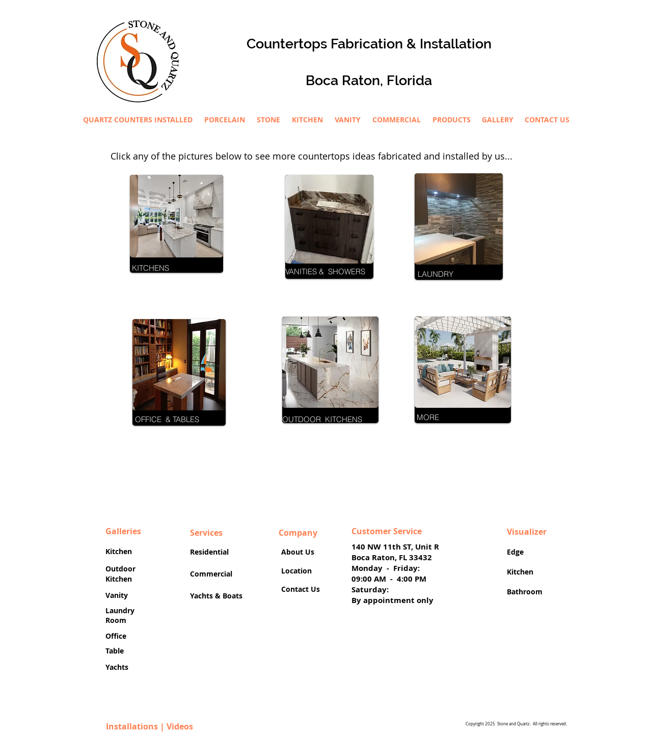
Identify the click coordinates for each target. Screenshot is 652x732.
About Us (297, 552)
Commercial (211, 574)
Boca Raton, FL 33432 (391, 557)
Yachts (117, 667)
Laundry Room (119, 615)
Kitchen (118, 551)
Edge (517, 552)
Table (115, 651)
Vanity (117, 595)
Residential (211, 552)
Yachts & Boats (216, 595)
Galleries (123, 531)
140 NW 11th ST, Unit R (395, 546)
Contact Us (300, 589)
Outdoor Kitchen (120, 574)
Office (116, 636)
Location (296, 571)
